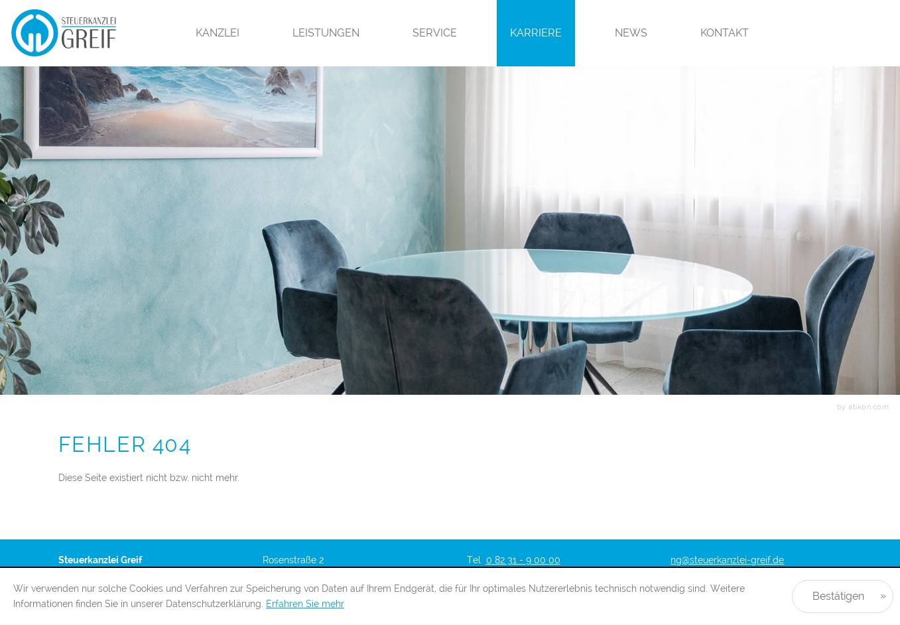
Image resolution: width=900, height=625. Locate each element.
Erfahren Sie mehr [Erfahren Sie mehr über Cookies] (305, 603)
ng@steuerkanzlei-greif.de (727, 560)
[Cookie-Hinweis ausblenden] (842, 596)
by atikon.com (863, 407)
